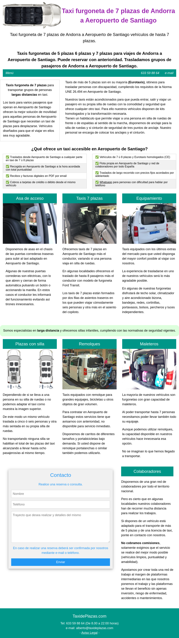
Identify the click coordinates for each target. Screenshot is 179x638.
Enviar (60, 562)
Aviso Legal (89, 633)
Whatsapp (105, 182)
